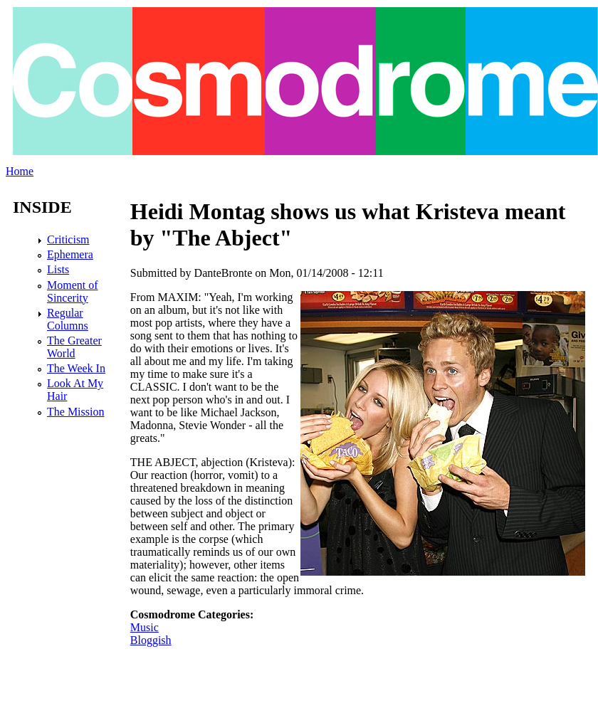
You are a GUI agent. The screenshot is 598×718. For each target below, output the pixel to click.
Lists (58, 269)
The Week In (76, 368)
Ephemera (70, 254)
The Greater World (74, 346)
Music (144, 627)
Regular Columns (67, 319)
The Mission (75, 412)
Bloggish (151, 640)
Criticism (68, 239)
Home (19, 171)
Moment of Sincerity (72, 291)
